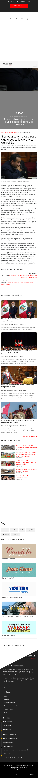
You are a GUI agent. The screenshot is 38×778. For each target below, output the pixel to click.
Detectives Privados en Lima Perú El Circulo (15, 750)
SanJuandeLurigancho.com (9, 132)
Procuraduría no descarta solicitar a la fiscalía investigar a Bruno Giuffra (23, 276)
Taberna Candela (8, 746)
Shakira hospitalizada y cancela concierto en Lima (25, 477)
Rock (5, 712)
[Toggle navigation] (35, 65)
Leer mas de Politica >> (30, 436)
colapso (5, 530)
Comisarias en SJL (19, 6)
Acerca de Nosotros (8, 721)
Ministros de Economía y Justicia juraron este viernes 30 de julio (16, 320)
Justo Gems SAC (8, 742)
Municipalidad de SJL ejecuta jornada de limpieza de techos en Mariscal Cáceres (26, 462)
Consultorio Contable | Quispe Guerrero (14, 758)
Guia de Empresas (9, 702)
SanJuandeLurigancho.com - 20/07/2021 (13, 426)
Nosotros (11, 775)
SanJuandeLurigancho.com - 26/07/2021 (13, 390)
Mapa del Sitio (7, 729)
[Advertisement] (19, 41)
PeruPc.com (23, 769)
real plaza (14, 530)
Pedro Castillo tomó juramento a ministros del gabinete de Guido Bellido (16, 352)
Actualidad (6, 534)
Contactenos (7, 725)
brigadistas (31, 530)
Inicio (5, 696)
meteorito (16, 534)
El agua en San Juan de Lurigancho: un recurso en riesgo (26, 470)
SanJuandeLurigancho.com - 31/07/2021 (13, 324)
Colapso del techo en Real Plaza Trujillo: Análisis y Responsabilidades (26, 447)
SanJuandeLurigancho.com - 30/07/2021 (13, 356)
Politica (19, 113)
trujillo (22, 530)
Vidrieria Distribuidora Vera (10, 738)
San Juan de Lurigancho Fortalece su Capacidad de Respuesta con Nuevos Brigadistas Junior (26, 454)
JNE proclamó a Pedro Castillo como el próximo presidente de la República (17, 421)
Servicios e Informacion (10, 706)
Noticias (21, 132)
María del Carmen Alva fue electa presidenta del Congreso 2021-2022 (17, 386)
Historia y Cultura (8, 709)
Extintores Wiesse (8, 754)
